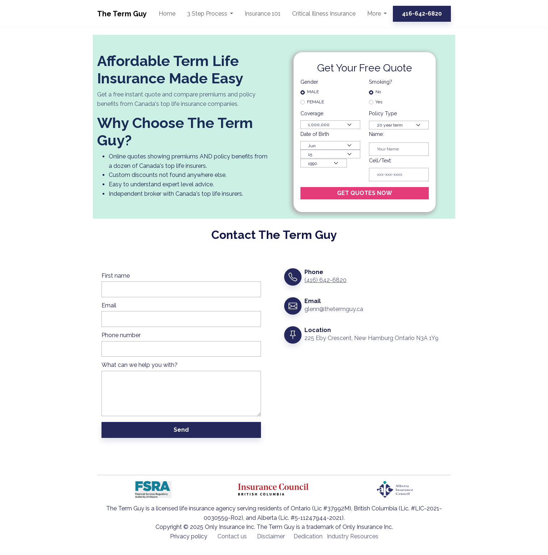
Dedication (308, 536)
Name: (376, 134)
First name (115, 275)
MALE (313, 91)
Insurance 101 (263, 13)
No (378, 91)
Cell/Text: (380, 160)
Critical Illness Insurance (324, 13)
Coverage (312, 113)
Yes (378, 101)
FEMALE (315, 101)
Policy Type (383, 113)
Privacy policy (188, 536)
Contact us (232, 536)
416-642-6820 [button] (422, 13)
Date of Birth (314, 134)
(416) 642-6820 (325, 280)
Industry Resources (352, 536)
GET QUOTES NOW (364, 193)
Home (167, 13)
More (374, 13)
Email (108, 305)
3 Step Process (208, 13)
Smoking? (380, 82)
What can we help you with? (139, 364)
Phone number (121, 335)
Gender (309, 82)
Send (181, 429)
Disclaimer (271, 536)
